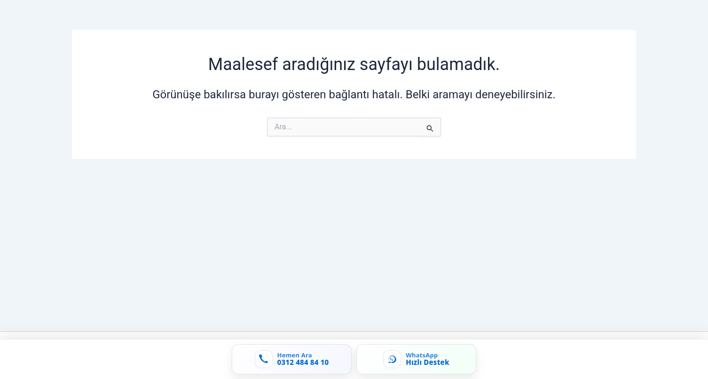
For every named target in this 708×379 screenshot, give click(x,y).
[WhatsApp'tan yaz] (416, 359)
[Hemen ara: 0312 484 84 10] (292, 359)
